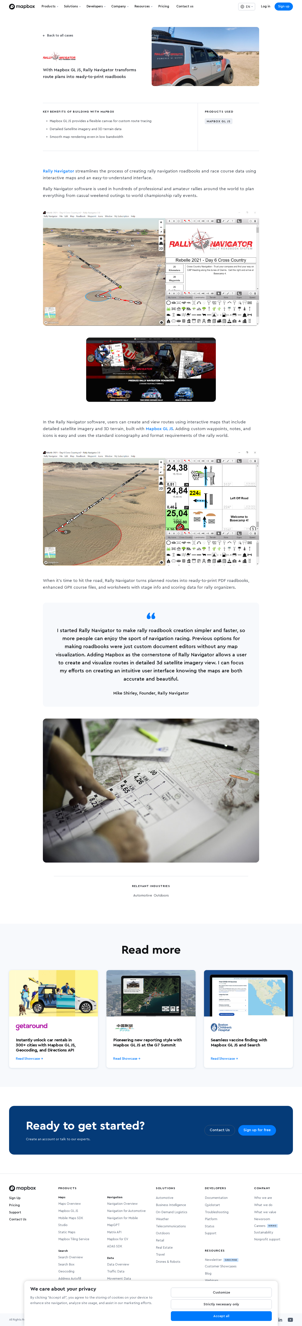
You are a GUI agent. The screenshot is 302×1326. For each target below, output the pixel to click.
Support (15, 1212)
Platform (211, 1219)
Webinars (211, 1280)
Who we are (263, 1197)
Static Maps (66, 1232)
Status (209, 1226)
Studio (63, 1225)
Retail (160, 1240)
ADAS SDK (114, 1246)
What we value (265, 1212)
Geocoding (66, 1271)
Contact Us (17, 1219)
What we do (263, 1205)
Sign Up (14, 1198)
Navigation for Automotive (126, 1211)
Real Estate (164, 1247)
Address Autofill (69, 1278)
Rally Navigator (58, 171)
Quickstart (212, 1205)
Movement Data (119, 1278)
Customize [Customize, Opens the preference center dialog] (221, 1292)
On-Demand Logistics (171, 1212)
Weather (162, 1219)
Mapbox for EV (117, 1239)
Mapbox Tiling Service (73, 1239)
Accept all (221, 1316)
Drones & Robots (168, 1261)
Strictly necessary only (221, 1304)
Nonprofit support (267, 1239)
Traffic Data (115, 1271)
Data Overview (118, 1264)
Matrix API (114, 1232)
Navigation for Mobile (122, 1218)
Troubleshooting (217, 1212)
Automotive (164, 1197)
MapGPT (113, 1225)
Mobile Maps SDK (70, 1218)
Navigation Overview (122, 1203)
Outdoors (163, 1233)
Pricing (14, 1205)
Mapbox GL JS (159, 429)
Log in (265, 6)
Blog (208, 1273)
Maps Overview (69, 1203)
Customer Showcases (221, 1266)
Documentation (216, 1197)
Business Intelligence (171, 1205)
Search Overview (70, 1257)
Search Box (66, 1264)
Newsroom (262, 1219)
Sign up (283, 6)
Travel (160, 1254)
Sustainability (263, 1232)
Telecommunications (171, 1226)
